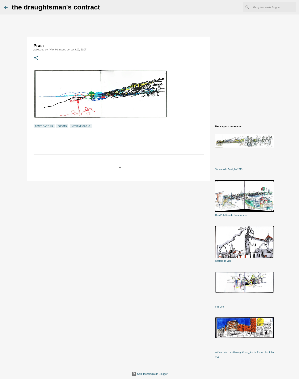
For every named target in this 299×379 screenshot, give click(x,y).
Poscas (62, 126)
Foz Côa (219, 306)
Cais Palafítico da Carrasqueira (231, 215)
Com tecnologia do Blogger (149, 373)
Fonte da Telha (44, 126)
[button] (36, 58)
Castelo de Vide (223, 261)
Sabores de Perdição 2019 (229, 169)
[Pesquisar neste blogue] (274, 7)
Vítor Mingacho (81, 126)
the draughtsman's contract (56, 7)
